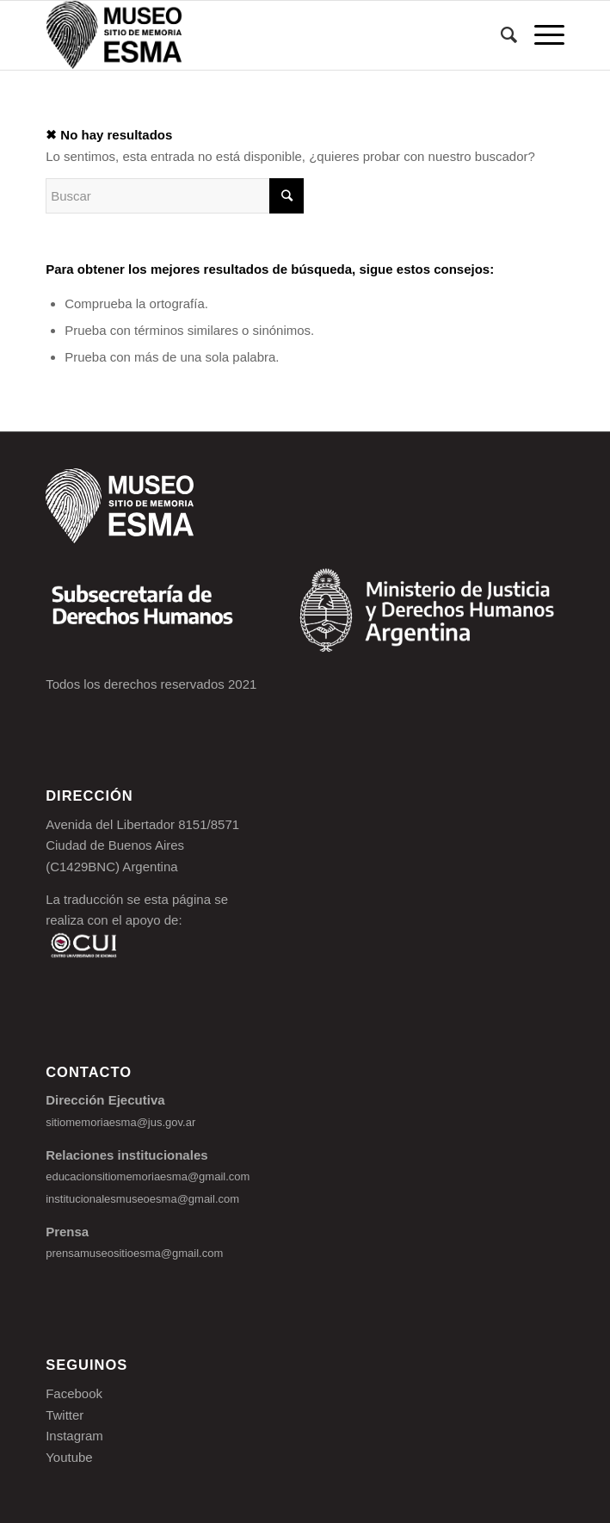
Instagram (74, 1435)
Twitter (64, 1415)
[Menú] (540, 35)
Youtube (69, 1457)
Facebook (74, 1393)
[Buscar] (500, 35)
